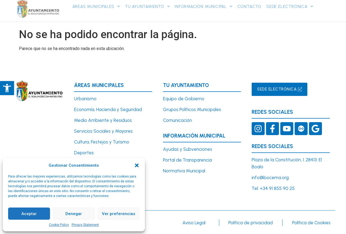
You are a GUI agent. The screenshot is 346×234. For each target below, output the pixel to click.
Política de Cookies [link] (311, 222)
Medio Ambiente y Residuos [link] (103, 120)
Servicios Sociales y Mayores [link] (103, 131)
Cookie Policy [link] (59, 225)
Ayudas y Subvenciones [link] (187, 149)
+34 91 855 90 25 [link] (277, 188)
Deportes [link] (84, 152)
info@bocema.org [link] (270, 177)
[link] (7, 88)
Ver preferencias (118, 213)
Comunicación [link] (177, 120)
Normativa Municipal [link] (184, 170)
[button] (136, 165)
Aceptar (29, 213)
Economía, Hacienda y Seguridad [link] (108, 109)
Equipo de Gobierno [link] (183, 98)
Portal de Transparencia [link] (187, 160)
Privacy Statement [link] (85, 225)
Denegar (73, 213)
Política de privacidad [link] (250, 222)
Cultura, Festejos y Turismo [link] (101, 142)
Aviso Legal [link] (193, 222)
